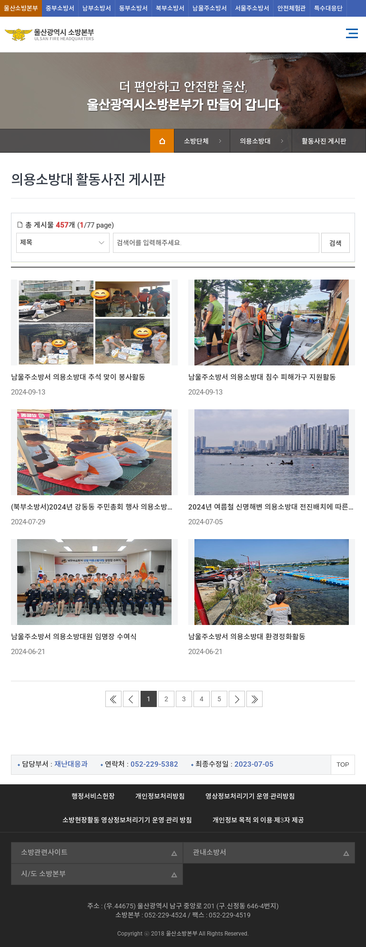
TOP (342, 764)
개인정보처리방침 (160, 796)
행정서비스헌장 (93, 796)
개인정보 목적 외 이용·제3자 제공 (258, 820)
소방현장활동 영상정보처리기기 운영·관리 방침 (127, 820)
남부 (96, 8)
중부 (60, 8)
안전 (291, 8)
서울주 (252, 8)
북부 (170, 8)
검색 (335, 243)
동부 (133, 8)
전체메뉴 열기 (351, 33)
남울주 (210, 8)
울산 (21, 8)
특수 (328, 8)
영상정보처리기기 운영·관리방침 (250, 796)
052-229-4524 (165, 915)
